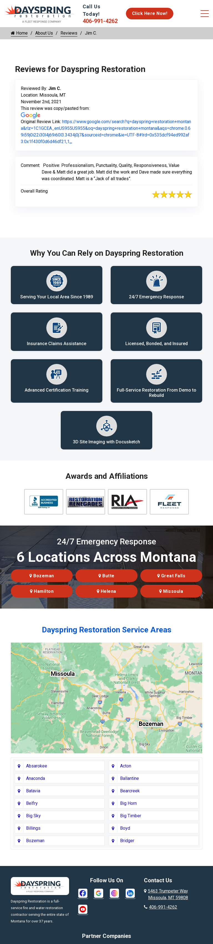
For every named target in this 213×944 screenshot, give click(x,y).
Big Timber (130, 818)
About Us (44, 33)
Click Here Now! (150, 13)
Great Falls (171, 578)
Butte (106, 578)
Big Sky (33, 818)
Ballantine (129, 781)
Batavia (33, 793)
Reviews (68, 33)
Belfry (32, 806)
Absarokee (36, 768)
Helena (106, 594)
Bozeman (41, 578)
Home (19, 33)
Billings (33, 831)
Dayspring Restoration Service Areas (106, 632)
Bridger (127, 843)
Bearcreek (130, 793)
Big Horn (128, 806)
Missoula (171, 594)
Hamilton (42, 594)
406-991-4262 (100, 21)
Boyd (125, 831)
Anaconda (35, 781)
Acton (125, 768)
